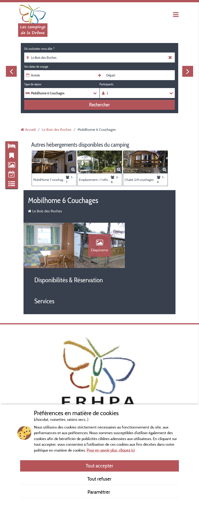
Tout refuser (99, 479)
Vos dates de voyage (36, 67)
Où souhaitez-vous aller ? (39, 49)
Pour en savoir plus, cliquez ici (111, 450)
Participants (106, 84)
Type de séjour (32, 84)
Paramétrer (99, 492)
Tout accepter (99, 466)
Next (187, 71)
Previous (11, 71)
